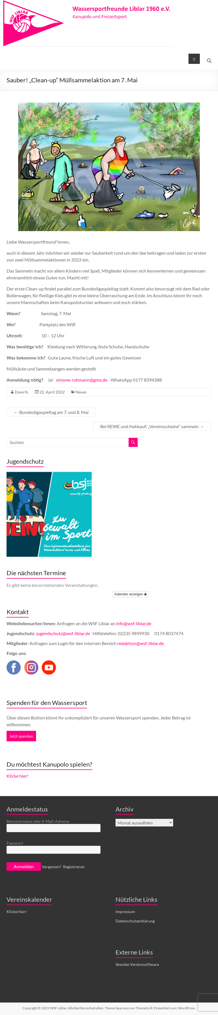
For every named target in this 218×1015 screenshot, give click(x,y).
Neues (81, 392)
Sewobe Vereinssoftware (137, 964)
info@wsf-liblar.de (133, 623)
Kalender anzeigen (131, 594)
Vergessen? (51, 866)
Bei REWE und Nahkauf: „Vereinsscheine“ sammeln (152, 426)
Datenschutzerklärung (135, 920)
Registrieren (74, 866)
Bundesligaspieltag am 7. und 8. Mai (51, 412)
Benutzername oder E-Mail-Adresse (38, 821)
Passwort (15, 843)
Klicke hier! (17, 775)
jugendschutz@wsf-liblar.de (63, 633)
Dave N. (22, 392)
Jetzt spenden (21, 736)
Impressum (125, 911)
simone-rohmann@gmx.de (81, 379)
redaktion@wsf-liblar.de (140, 643)
